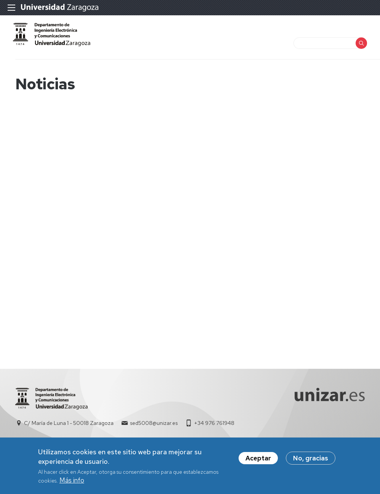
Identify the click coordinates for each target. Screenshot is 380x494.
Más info (71, 481)
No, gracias (310, 459)
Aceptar (258, 459)
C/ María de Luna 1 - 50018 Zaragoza (69, 430)
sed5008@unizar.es (154, 430)
